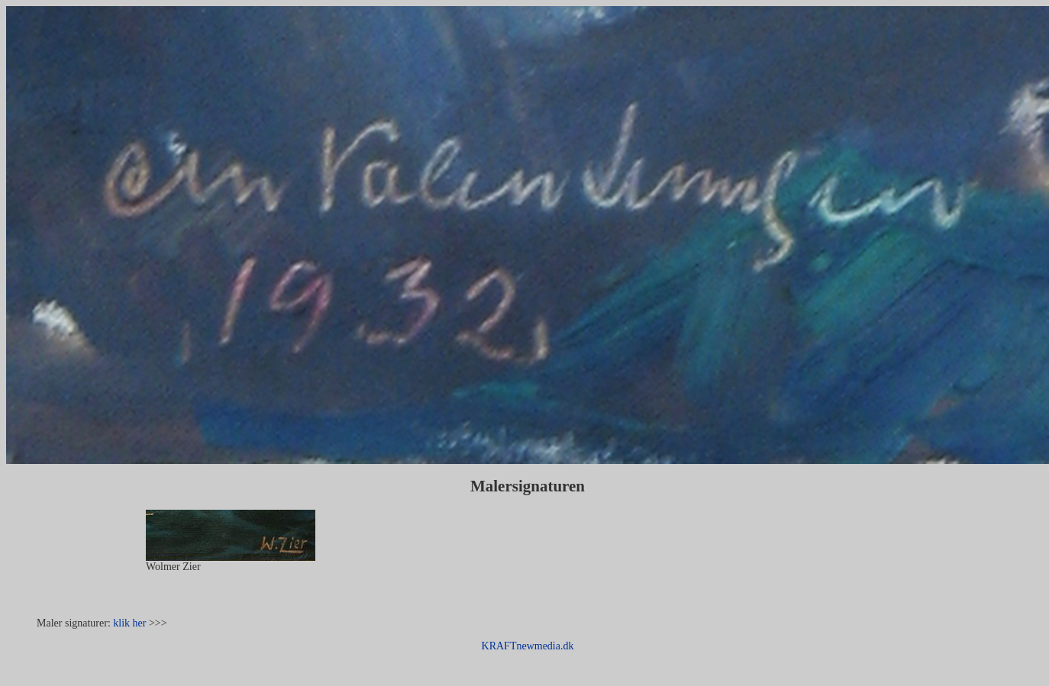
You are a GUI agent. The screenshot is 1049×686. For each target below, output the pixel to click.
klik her (129, 623)
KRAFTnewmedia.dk (528, 646)
